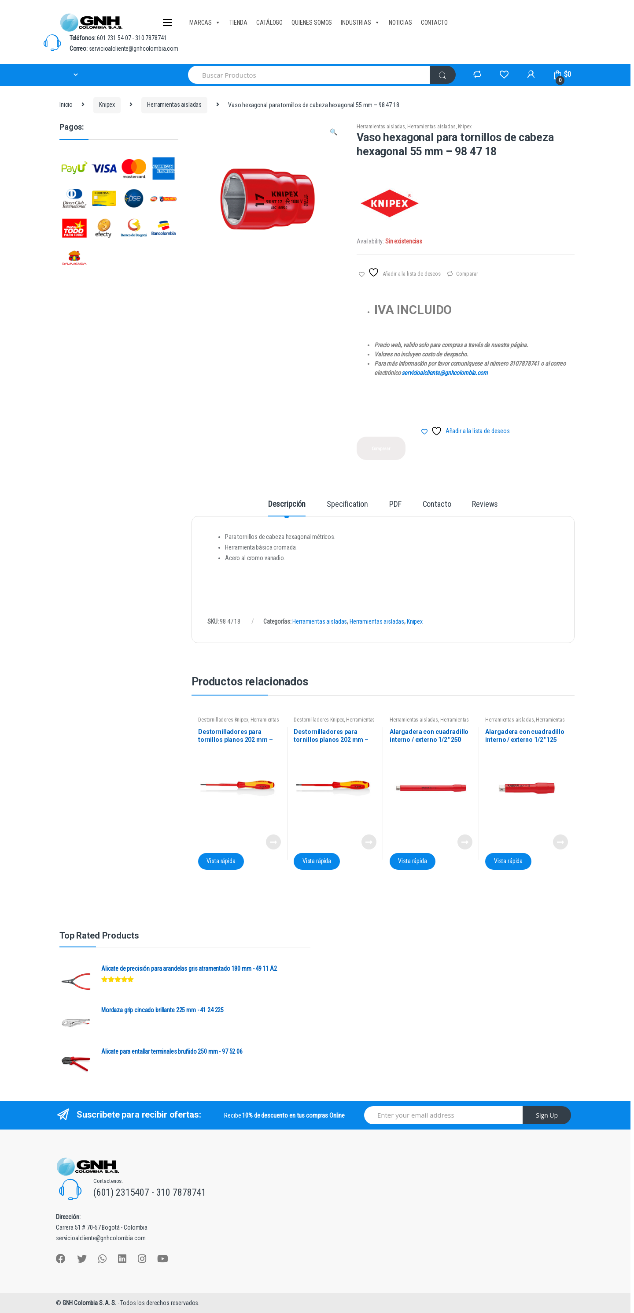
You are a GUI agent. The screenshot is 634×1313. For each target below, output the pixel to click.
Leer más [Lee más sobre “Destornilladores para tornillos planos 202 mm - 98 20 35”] (368, 841)
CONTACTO (434, 22)
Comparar (467, 273)
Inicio (66, 104)
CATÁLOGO (269, 22)
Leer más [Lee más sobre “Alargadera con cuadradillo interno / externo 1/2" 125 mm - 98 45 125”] (560, 841)
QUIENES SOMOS (311, 22)
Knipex (107, 104)
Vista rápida (220, 860)
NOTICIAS (400, 22)
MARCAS (205, 22)
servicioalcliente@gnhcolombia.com (444, 372)
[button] (333, 133)
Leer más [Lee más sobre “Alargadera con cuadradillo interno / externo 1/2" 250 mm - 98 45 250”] (464, 841)
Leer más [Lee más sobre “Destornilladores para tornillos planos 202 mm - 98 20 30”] (273, 841)
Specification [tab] (347, 504)
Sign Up (547, 1115)
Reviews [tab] (485, 504)
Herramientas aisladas (174, 104)
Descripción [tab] (287, 504)
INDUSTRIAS (360, 22)
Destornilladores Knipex (223, 720)
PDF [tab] (395, 504)
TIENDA (238, 22)
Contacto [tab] (437, 504)
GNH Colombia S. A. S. (90, 1302)
